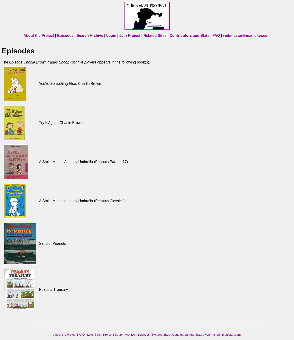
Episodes (65, 35)
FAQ (216, 35)
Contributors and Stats (189, 35)
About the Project (38, 35)
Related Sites (154, 35)
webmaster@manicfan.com (247, 35)
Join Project (129, 35)
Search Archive (89, 35)
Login (111, 35)
